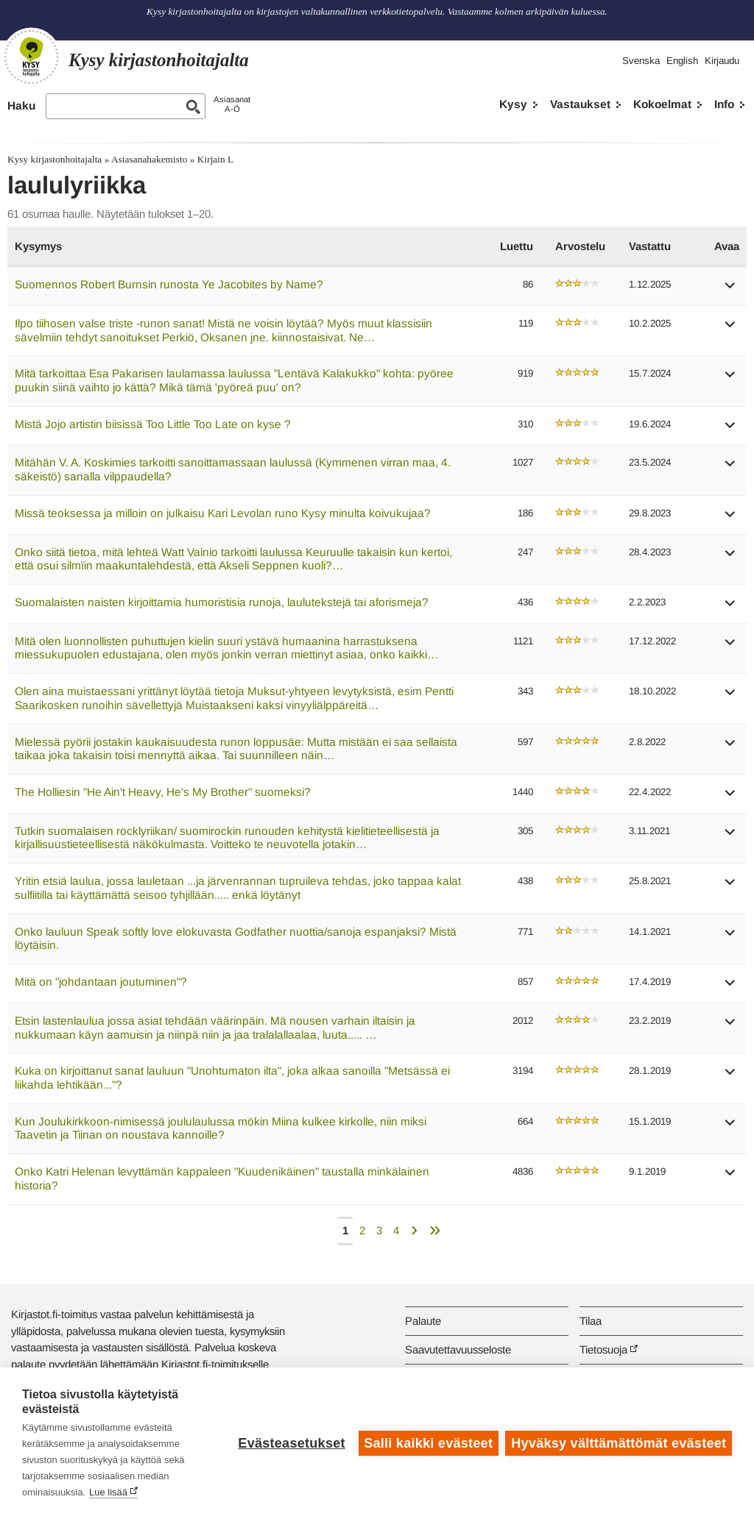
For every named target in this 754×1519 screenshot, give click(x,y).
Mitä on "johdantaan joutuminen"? (101, 981)
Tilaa (590, 1321)
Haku (21, 105)
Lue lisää (108, 1492)
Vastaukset (580, 104)
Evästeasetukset (291, 1443)
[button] (730, 290)
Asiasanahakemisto (149, 159)
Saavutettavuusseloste (458, 1349)
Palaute (423, 1321)
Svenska (641, 60)
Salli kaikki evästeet (428, 1443)
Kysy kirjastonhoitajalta (54, 159)
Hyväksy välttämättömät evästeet (618, 1443)
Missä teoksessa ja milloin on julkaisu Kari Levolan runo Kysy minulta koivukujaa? (223, 513)
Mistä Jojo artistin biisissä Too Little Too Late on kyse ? (153, 424)
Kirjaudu (722, 60)
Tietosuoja (603, 1349)
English (682, 60)
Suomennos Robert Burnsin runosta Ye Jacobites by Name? (169, 284)
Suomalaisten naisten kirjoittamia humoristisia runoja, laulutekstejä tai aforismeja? (222, 602)
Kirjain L (215, 159)
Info (724, 104)
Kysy (513, 104)
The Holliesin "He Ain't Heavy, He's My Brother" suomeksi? (163, 792)
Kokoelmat (662, 104)
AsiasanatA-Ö (232, 104)
